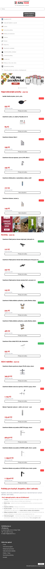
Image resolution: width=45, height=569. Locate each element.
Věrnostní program (8, 546)
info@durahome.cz (10, 533)
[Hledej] (22, 9)
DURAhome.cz (6, 526)
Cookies (41, 563)
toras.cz (42, 566)
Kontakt (5, 557)
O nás (4, 544)
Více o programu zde (34, 518)
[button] (42, 81)
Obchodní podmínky (8, 555)
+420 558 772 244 (8, 532)
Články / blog (6, 553)
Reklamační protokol (8, 549)
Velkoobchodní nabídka (9, 551)
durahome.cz (34, 566)
